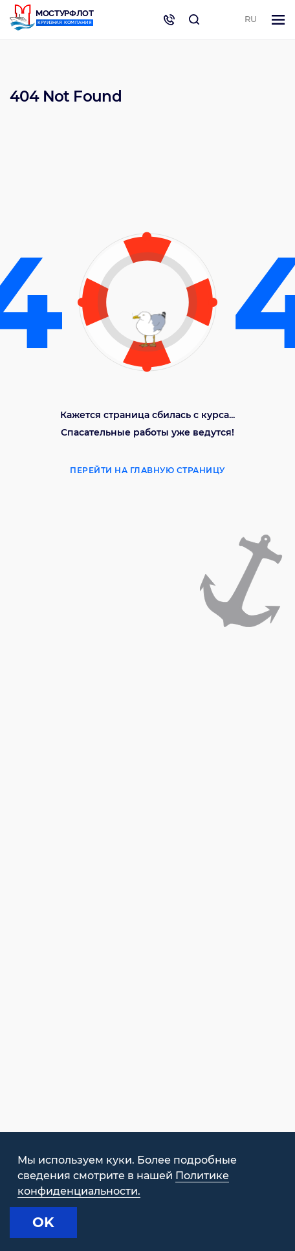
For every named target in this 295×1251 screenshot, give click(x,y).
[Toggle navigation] (278, 19)
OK (43, 1222)
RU (251, 19)
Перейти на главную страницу (147, 470)
